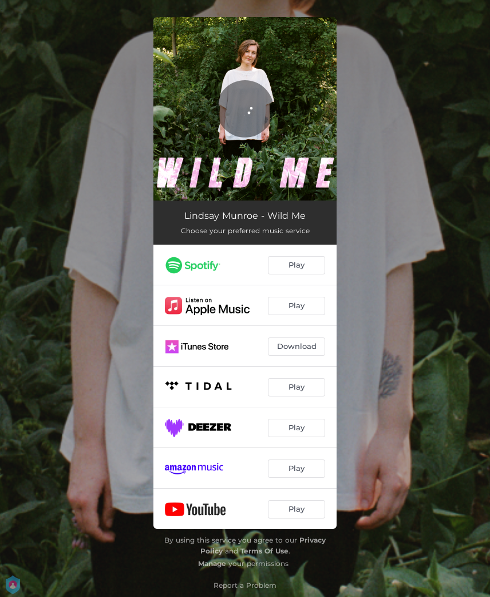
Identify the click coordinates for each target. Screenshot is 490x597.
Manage (212, 563)
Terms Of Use (264, 551)
